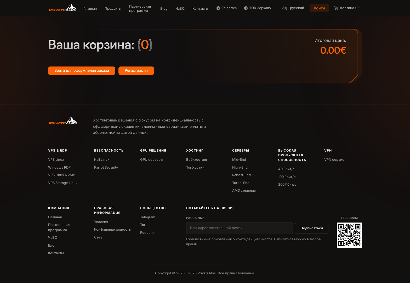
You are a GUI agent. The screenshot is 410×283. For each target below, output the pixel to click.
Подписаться (311, 228)
